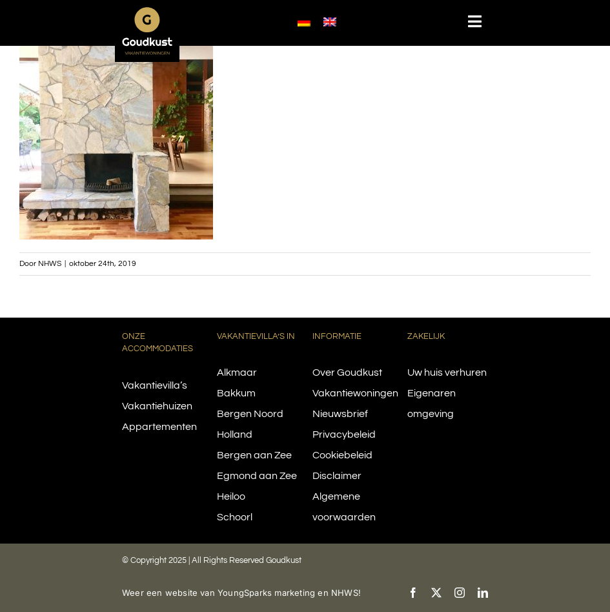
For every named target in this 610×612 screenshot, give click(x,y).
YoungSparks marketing (266, 592)
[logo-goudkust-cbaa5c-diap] (147, 11)
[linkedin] (483, 592)
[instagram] (459, 592)
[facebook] (413, 592)
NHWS (49, 264)
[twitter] (436, 592)
